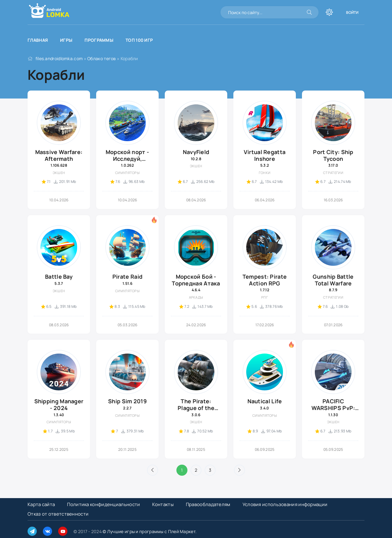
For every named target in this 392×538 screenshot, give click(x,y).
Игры (66, 40)
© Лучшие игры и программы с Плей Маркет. (150, 531)
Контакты (162, 504)
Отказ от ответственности (58, 514)
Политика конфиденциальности (103, 504)
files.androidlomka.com (59, 58)
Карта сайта (41, 504)
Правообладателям (208, 504)
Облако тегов (101, 58)
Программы (99, 40)
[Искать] (309, 12)
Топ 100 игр (139, 40)
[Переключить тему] (329, 12)
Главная (38, 40)
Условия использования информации (285, 504)
